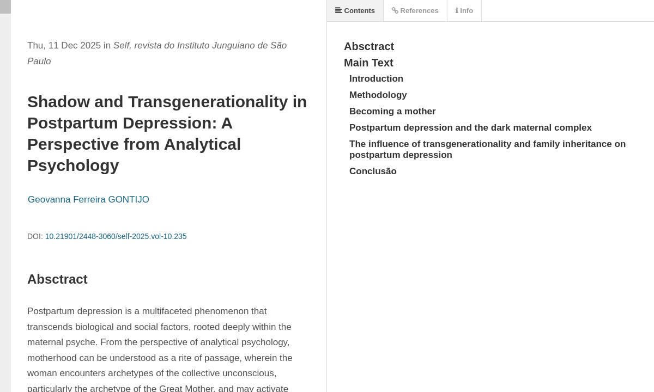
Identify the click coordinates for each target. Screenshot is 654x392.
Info (464, 11)
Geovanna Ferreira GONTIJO (88, 199)
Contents (355, 11)
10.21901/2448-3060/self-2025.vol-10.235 (116, 236)
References (415, 11)
